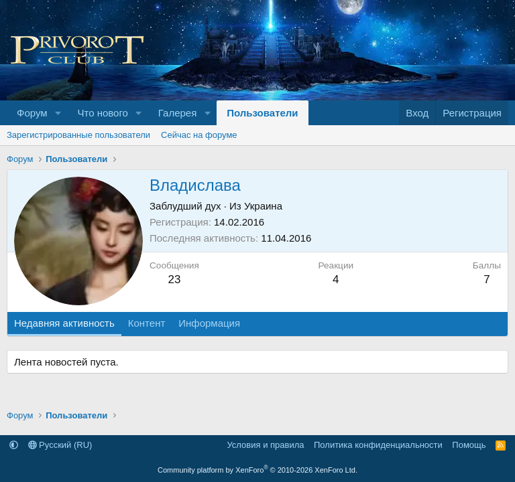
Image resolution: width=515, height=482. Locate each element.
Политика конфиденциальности (378, 445)
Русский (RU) (60, 445)
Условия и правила (265, 445)
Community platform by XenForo (257, 470)
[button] (57, 112)
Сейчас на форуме (199, 135)
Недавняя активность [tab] (64, 323)
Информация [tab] (209, 323)
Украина (263, 206)
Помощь (468, 445)
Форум (32, 112)
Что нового (102, 112)
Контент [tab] (147, 323)
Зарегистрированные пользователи (78, 135)
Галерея (177, 112)
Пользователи (262, 112)
